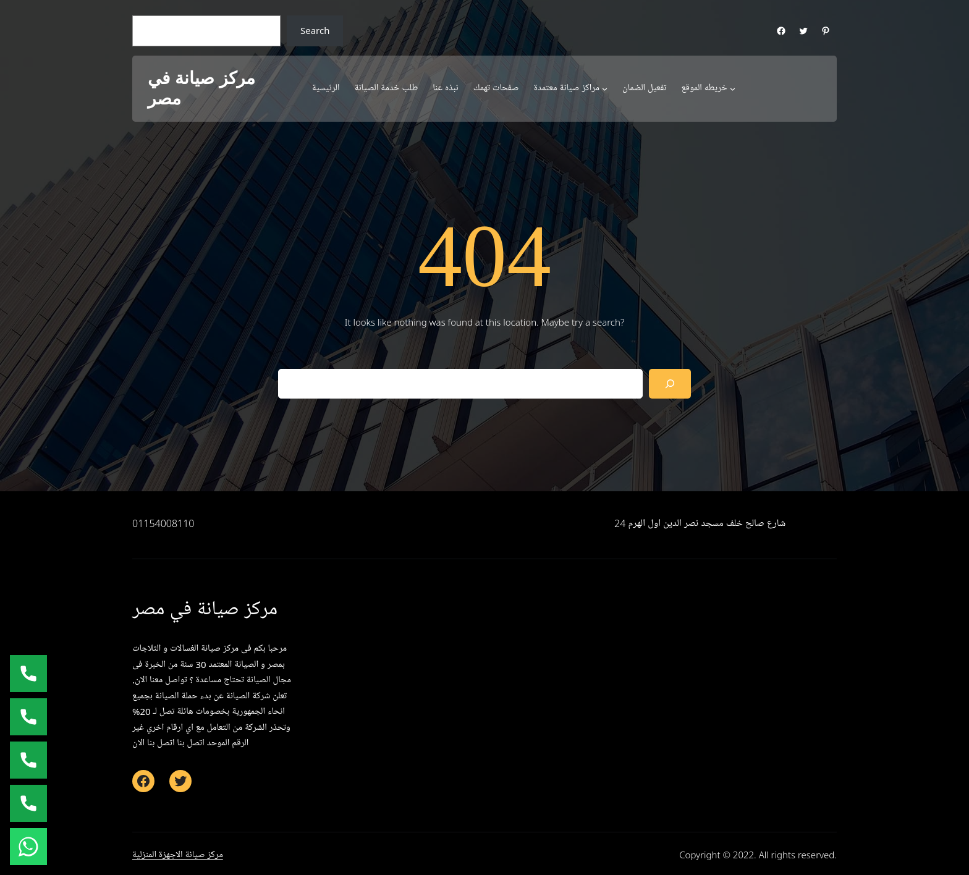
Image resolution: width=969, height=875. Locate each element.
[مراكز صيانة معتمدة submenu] (604, 88)
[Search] (670, 384)
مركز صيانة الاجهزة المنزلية (177, 854)
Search (314, 30)
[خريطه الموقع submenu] (732, 88)
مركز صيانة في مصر (201, 88)
